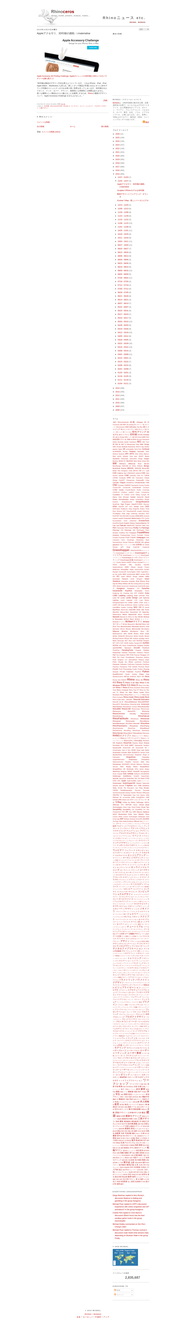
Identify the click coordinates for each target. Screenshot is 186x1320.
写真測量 (128, 1133)
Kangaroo (121, 588)
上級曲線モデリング (142, 1136)
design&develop (127, 502)
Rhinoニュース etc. (124, 18)
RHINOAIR (145, 704)
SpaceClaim (145, 776)
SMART (129, 771)
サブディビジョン (120, 906)
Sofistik (130, 774)
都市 (144, 1162)
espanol (115, 518)
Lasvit (122, 600)
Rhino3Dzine (125, 704)
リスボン (139, 1063)
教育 (117, 1104)
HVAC (138, 572)
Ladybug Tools (132, 595)
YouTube (115, 821)
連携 (118, 1184)
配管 (134, 1172)
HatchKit (146, 565)
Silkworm (139, 764)
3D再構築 (146, 435)
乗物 (114, 1138)
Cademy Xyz (121, 473)
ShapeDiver (131, 757)
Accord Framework (143, 439)
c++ (143, 471)
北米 (79, 1317)
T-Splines (129, 785)
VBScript (116, 805)
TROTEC (116, 795)
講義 (135, 1124)
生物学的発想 (124, 1145)
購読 (146, 122)
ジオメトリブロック (122, 911)
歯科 (135, 1131)
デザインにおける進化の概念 (139, 941)
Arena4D (140, 451)
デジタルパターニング (140, 946)
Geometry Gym (142, 540)
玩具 (130, 1097)
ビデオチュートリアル (137, 990)
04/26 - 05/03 (123, 325)
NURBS (146, 643)
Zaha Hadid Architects (126, 821)
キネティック (128, 877)
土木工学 (142, 1165)
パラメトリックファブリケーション (136, 982)
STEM (147, 778)
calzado (121, 475)
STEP (115, 781)
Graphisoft (145, 547)
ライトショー (142, 1055)
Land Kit (116, 598)
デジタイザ (141, 943)
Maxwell (116, 617)
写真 (122, 1133)
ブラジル (139, 1005)
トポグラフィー (129, 953)
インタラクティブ (142, 840)
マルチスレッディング (133, 1036)
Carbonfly (133, 475)
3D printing (130, 424)
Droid (147, 509)
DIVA (115, 506)
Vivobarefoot (117, 812)
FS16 (127, 537)
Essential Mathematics (132, 518)
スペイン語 (135, 922)
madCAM (132, 610)
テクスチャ (121, 938)
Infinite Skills (144, 576)
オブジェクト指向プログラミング (136, 862)
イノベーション (125, 836)
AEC (139, 442)
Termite (120, 788)
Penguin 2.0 (144, 655)
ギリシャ (136, 877)
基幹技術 (135, 1097)
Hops (131, 569)
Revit (147, 676)
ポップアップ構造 (138, 1026)
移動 (142, 1084)
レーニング (137, 1070)
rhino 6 (134, 685)
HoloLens (116, 569)
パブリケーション (135, 977)
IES (114, 576)
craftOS (131, 492)
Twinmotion (127, 795)
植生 (124, 1138)
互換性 (135, 1119)
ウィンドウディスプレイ (126, 847)
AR (124, 449)
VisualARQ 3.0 (140, 809)
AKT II (123, 444)
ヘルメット (124, 1024)
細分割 (115, 1131)
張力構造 (138, 1160)
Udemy (142, 795)
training (127, 793)
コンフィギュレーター (142, 897)
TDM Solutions (143, 785)
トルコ (117, 958)
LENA (141, 602)
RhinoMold (129, 723)
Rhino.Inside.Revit (141, 697)
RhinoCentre (145, 709)
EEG (147, 513)
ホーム (72, 126)
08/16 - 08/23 (123, 267)
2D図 (132, 422)
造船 (122, 1153)
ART (127, 454)
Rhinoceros (117, 711)
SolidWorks (127, 776)
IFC (118, 576)
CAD (115, 473)
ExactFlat (116, 523)
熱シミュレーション (120, 1172)
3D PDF (123, 424)
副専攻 (144, 1174)
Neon (115, 641)
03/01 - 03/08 (123, 354)
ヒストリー (145, 987)
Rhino (90, 93)
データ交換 (117, 936)
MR (131, 638)
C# (140, 471)
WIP (122, 819)
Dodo (142, 506)
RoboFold (127, 743)
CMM (147, 482)
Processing (127, 669)
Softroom (137, 774)
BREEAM (138, 468)
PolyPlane (146, 664)
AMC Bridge (144, 444)
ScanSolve (117, 752)
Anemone (131, 447)
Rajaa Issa (144, 674)
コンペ (82, 106)
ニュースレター (144, 961)
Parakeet (124, 652)
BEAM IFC (122, 461)
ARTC (131, 454)
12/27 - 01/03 (123, 177)
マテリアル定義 (130, 1033)
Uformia (115, 797)
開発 (118, 1092)
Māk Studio (145, 610)
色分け (128, 1138)
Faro (147, 525)
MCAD (140, 617)
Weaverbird (122, 814)
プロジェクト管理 (142, 1014)
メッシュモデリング (139, 1043)
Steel (143, 778)
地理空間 (124, 1160)
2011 (118, 399)
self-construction (128, 755)
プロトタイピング (123, 1021)
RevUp (115, 680)
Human (115, 572)
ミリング (129, 1038)
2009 (118, 406)
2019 (118, 159)
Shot (147, 762)
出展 (142, 1133)
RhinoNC (136, 723)
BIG (148, 461)
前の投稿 (105, 126)
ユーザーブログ (133, 1050)
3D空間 (140, 435)
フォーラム (145, 997)
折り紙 (118, 1148)
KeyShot (128, 591)
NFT (114, 643)
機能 (127, 1099)
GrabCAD (136, 547)
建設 (144, 1112)
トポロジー (140, 953)
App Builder (145, 447)
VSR (134, 812)
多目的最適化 (126, 1155)
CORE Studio (118, 490)
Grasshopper (56, 106)
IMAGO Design (131, 576)
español (121, 518)
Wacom (139, 812)
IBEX (138, 574)
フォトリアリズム (120, 999)
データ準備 (132, 936)
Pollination (123, 664)
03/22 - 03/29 (123, 343)
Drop (114, 511)
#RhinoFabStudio (123, 422)
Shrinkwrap (117, 764)
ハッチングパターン (136, 972)
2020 (118, 156)
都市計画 (130, 1165)
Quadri (127, 674)
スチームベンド (118, 922)
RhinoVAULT (128, 733)
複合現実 (118, 1177)
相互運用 (139, 1150)
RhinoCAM (126, 709)
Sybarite (115, 785)
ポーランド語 (138, 1024)
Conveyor (146, 487)
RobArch (119, 743)
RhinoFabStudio (120, 718)
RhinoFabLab (143, 716)
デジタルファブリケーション (128, 948)
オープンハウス (119, 862)
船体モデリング (140, 1148)
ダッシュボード (121, 927)
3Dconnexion (120, 427)
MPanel (126, 638)
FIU (140, 528)
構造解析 (127, 1121)
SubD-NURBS (131, 781)
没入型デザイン (129, 1179)
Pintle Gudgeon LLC (120, 660)
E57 (124, 511)
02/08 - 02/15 (123, 365)
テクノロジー (144, 938)
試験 (132, 1131)
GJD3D (139, 545)
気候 (131, 1099)
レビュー (123, 1072)
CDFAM (115, 478)
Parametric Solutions (136, 652)
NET (126, 641)
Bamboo (115, 461)
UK (121, 797)
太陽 (132, 1155)
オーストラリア (124, 860)
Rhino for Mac (126, 692)
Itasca (141, 583)
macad (147, 607)
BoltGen (140, 466)
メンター (126, 1045)
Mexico (122, 629)
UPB (119, 800)
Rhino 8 (126, 687)
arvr (135, 456)
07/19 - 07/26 (123, 281)
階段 (136, 1092)
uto (128, 800)
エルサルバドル (121, 855)
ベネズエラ (116, 1024)
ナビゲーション (125, 961)
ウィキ (115, 847)
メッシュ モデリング (123, 1043)
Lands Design (132, 598)
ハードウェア (136, 965)
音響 (140, 1086)
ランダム (123, 1060)
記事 (138, 1102)
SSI (139, 778)
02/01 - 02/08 (123, 369)
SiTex (136, 769)
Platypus (141, 660)
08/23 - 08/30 (123, 263)
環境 (126, 1094)
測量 (137, 1153)
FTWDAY (133, 537)
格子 (140, 1092)
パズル (119, 970)
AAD (144, 437)
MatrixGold (132, 614)
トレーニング (134, 958)
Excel (121, 523)
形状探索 (137, 1109)
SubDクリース (143, 781)
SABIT (131, 745)
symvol (121, 785)
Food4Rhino (143, 532)
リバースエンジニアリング (128, 1065)
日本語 (143, 1167)
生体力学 (139, 1143)
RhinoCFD (131, 711)
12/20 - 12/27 (123, 181)
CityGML (116, 482)
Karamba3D (117, 591)
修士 (134, 1133)
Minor (142, 631)
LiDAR (115, 605)
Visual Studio (136, 807)
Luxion (123, 607)
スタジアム (145, 919)
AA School (138, 437)
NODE (126, 643)
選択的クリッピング (129, 1150)
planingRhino (133, 660)
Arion (147, 451)
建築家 (119, 1119)
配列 (138, 1172)
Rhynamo (146, 740)
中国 (129, 1160)
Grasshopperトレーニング (131, 555)
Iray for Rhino (118, 583)
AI (113, 444)
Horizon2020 (139, 569)
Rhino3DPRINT (143, 702)
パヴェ (115, 970)
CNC (115, 485)
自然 (139, 1131)
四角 (125, 1131)
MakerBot (116, 612)
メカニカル (141, 1038)
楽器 (122, 1094)
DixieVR (121, 506)
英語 (124, 1086)
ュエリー (117, 1055)
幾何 (140, 1097)
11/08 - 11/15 (123, 223)
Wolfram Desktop (129, 819)
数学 (133, 1140)
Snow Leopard (117, 774)
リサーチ (131, 1063)
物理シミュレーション (140, 1177)
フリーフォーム (121, 1009)
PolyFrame (131, 664)
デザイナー (116, 941)
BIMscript (131, 464)
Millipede (116, 631)
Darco (115, 497)
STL (118, 781)
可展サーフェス (130, 1089)
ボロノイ (141, 1029)
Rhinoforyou (134, 719)
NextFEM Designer (142, 641)
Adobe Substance (130, 442)
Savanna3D (117, 748)
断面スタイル (120, 1157)
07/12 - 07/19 (123, 285)
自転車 (143, 1131)
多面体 (141, 1153)
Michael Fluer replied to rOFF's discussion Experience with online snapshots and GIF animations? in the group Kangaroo (131, 1207)
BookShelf (116, 468)
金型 (138, 1107)
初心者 (147, 1133)
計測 (139, 1112)
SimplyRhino (144, 766)
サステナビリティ (141, 904)
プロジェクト (130, 1014)
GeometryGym (117, 542)
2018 (118, 163)
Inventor (132, 581)
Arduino (132, 451)
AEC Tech (145, 442)
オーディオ (133, 860)
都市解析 (122, 1165)
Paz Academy (120, 655)
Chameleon (139, 478)
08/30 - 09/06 (123, 260)
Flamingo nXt (130, 530)
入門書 (115, 1169)
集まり (138, 1133)
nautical (135, 638)
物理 (129, 1177)
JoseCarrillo (142, 586)
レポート (130, 1072)
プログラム (122, 1014)
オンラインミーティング (129, 870)
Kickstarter (138, 591)
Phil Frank (120, 657)
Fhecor (130, 528)
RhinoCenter (136, 709)
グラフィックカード (136, 879)
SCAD (133, 750)
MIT (148, 631)
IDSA (147, 574)
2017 (118, 167)
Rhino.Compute (118, 697)
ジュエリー (89, 106)
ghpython (116, 545)
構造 (121, 1121)
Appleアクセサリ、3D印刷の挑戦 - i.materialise (63, 33)
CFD (129, 478)
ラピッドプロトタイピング (128, 1058)
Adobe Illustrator (118, 442)
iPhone (142, 581)
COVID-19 (116, 492)
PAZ (114, 655)
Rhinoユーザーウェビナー (130, 738)
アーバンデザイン (128, 824)
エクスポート (118, 853)
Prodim (134, 669)
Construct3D (117, 487)
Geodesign (130, 540)
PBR (127, 655)
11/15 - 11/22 (123, 219)
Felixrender (120, 528)
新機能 (133, 1138)
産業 (122, 1131)
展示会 (126, 1162)
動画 (121, 1167)
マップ (135, 1031)
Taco (135, 785)
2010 (118, 403)
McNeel (116, 103)
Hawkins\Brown (118, 567)
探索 (114, 1157)
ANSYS (138, 447)
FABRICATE (131, 525)
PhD (114, 657)
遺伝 (145, 1084)
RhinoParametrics (120, 726)
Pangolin (138, 650)
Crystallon (116, 494)
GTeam (134, 562)
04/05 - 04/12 (123, 336)
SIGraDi (132, 764)
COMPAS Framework (131, 485)
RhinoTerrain (118, 733)
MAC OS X (139, 607)
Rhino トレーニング (135, 695)
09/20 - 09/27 (123, 249)
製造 (141, 1145)
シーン (145, 906)
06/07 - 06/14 (123, 303)
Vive (147, 809)
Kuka (147, 593)
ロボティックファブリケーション (127, 1080)
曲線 (126, 1107)
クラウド (143, 877)
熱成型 (131, 1172)
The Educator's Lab (131, 788)
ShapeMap (145, 757)
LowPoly (141, 605)
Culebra (126, 494)
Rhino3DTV (116, 704)
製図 (136, 1145)
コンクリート (138, 889)
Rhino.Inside (128, 697)
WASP (115, 814)
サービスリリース (126, 899)
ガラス (142, 875)
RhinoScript (136, 730)
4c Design (121, 437)
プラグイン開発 (123, 1005)
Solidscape (117, 776)
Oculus (146, 645)
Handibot (138, 565)
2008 (118, 410)
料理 (143, 1181)
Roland (146, 743)
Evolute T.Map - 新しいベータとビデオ (133, 200)
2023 (118, 145)
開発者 (131, 1092)
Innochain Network (120, 579)
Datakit (132, 497)
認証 (120, 1169)
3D (145, 422)
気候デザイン (137, 1099)
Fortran (146, 535)
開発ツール (124, 1092)
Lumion (146, 605)
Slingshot (124, 771)
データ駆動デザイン (133, 934)
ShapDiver (138, 755)
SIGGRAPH (125, 764)
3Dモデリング (139, 432)
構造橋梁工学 (136, 1121)
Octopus (140, 645)
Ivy (144, 583)
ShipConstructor (118, 762)
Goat (128, 547)
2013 (118, 392)
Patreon (146, 652)
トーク (142, 951)
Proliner (140, 669)
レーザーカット (126, 1070)
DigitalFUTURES (136, 504)
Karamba (145, 588)
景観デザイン (121, 1112)
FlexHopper (140, 530)
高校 (142, 1124)
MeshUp (142, 626)
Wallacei (146, 812)
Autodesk (116, 458)
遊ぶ (129, 1181)
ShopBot (128, 762)
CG (133, 478)
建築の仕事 (121, 1116)
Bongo (146, 466)
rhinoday (133, 714)
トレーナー (123, 958)
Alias (137, 444)
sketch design (144, 769)
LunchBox (116, 607)
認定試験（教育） (143, 1169)
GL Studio (145, 545)
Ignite (123, 576)
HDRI (127, 567)
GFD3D (138, 542)
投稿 (117, 1290)
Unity (133, 797)
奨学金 (119, 1136)
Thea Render (144, 788)
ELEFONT (116, 516)
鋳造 (132, 1160)
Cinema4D (140, 480)
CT (122, 494)
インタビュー (130, 840)
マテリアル (142, 1031)
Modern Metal (139, 633)
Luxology (130, 607)
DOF (147, 506)
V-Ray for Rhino (129, 802)
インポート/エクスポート (127, 845)
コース (115, 886)
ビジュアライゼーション (128, 987)
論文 (122, 1184)
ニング (131, 963)
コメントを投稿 (43, 122)
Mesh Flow (116, 626)
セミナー (120, 924)
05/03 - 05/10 (123, 321)
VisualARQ (117, 809)
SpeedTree (122, 778)
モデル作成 (135, 1048)
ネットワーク (126, 965)
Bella (135, 461)
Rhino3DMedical (131, 702)
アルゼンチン (144, 833)
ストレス (126, 922)
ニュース (135, 961)
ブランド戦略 (133, 1007)
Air (120, 444)
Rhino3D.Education (141, 699)
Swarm (138, 783)
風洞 (139, 1174)
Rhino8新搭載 (135, 704)
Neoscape (120, 641)
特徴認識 (126, 1167)
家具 (138, 1089)
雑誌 (119, 1131)
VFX (122, 805)
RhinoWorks (137, 733)
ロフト (139, 1075)
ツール (146, 927)
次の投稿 (40, 126)
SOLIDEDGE (145, 774)
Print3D (115, 669)
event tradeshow (130, 521)
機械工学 (115, 1099)
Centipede (122, 478)
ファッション (122, 995)
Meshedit (135, 626)
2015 (118, 174)
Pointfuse (146, 662)
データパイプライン (137, 929)
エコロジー (128, 853)
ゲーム (146, 884)
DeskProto (116, 504)
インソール (132, 838)
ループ (115, 1067)
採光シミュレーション (140, 1128)
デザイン (125, 941)
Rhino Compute (122, 690)
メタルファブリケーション (134, 1040)
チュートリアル (135, 926)
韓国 (126, 1097)
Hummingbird (131, 572)
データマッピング (137, 931)
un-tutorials (126, 797)
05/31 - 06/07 (123, 307)
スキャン (136, 917)
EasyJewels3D (131, 511)
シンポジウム (126, 917)
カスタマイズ (121, 875)
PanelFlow (116, 650)
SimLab (115, 766)
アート (119, 824)
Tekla (115, 788)
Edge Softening (131, 513)
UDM (147, 795)
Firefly (135, 528)
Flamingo (145, 528)
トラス (128, 956)
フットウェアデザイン (124, 1002)
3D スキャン (138, 424)
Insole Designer (136, 579)
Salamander (138, 745)
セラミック (128, 924)
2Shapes (139, 422)
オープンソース (143, 860)
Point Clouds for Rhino (123, 662)
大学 (147, 1155)
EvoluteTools (144, 521)
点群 (132, 1162)
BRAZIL (130, 468)
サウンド (116, 904)
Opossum (127, 648)
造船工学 (128, 1153)
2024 (118, 141)
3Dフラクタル (127, 432)
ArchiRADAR (117, 451)
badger (146, 458)
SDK (129, 752)
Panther (146, 650)
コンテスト (75, 106)
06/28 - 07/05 (123, 292)
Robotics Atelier (137, 743)
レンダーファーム (139, 1072)
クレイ (128, 884)
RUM (126, 745)
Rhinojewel (117, 721)
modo (147, 633)
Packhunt (145, 648)
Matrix (125, 614)
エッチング (137, 853)
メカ (135, 1038)
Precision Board (143, 667)
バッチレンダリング (123, 972)
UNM (147, 797)
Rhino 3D (139, 680)
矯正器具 (121, 1107)
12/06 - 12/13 (123, 209)
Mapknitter (145, 612)
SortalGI (136, 776)
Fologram (132, 533)
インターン (139, 838)
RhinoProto (131, 728)
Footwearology (125, 535)
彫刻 (144, 1160)
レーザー (138, 1067)
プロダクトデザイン (135, 1017)
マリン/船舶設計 (120, 1036)
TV (121, 795)
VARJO (146, 802)
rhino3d (129, 699)
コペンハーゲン (118, 889)
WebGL (141, 814)
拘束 (117, 1121)
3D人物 (115, 437)
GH (142, 542)
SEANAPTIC (136, 752)
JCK (114, 586)
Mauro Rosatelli (143, 614)
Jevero (118, 586)
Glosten (115, 547)
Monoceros (129, 636)
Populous (116, 667)
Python (145, 671)
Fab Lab (116, 525)
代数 (144, 1155)
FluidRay (122, 533)
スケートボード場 (134, 919)
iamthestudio (131, 574)
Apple (120, 449)
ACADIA (133, 439)
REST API (140, 676)
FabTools (138, 525)
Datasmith (140, 497)
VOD (123, 812)
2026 (118, 134)
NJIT (121, 643)
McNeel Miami (129, 619)
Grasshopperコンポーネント (125, 553)
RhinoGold (145, 719)
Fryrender (121, 537)
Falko (143, 525)
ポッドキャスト (125, 1026)
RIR (114, 743)
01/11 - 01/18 (123, 380)
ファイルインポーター (127, 992)
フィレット (142, 995)
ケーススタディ (137, 884)
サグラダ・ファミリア (126, 904)
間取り (122, 1097)
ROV (122, 745)
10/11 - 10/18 (123, 238)
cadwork (138, 473)
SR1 (135, 778)
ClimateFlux (130, 482)
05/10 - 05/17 (123, 318)
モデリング (120, 1047)
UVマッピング (135, 800)
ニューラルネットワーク (120, 963)
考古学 (119, 1124)
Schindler (124, 752)
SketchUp (116, 771)
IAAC (124, 574)
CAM (127, 475)
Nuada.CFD (138, 643)
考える (115, 1124)
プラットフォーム (123, 1007)
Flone (147, 530)
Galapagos (141, 537)
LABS (115, 595)
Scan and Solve (143, 750)
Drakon (142, 509)
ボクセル (146, 1024)
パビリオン (140, 975)
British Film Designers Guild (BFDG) (125, 471)
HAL (130, 565)
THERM (115, 790)
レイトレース (130, 1067)
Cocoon (121, 485)
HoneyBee (125, 569)
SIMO (122, 766)
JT (113, 588)
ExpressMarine (141, 523)
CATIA (146, 475)
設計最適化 (125, 1148)
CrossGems (145, 492)
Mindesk (125, 631)
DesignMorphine (142, 502)
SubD (123, 781)
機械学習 (145, 1097)
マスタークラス (119, 1031)
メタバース (120, 1040)
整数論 (118, 1143)
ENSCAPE (139, 516)
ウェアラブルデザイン (141, 847)
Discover (146, 504)
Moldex (115, 636)
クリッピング (140, 882)
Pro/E (121, 669)
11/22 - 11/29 (123, 216)
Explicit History (129, 523)
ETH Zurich (145, 518)
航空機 (130, 1124)
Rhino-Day (145, 695)
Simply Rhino (132, 766)
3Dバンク (119, 432)
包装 (117, 1179)
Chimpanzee (130, 480)
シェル (137, 909)
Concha (141, 485)
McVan (125, 624)
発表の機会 (143, 1172)
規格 (134, 1102)
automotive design (136, 458)
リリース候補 (145, 1065)
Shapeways (133, 759)
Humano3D (122, 572)
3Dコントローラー (128, 429)
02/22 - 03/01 (123, 358)
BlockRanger (117, 466)
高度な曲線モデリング (133, 1126)
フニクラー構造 (137, 1002)
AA (133, 437)
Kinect (147, 591)
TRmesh (139, 793)
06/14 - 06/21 (123, 300)
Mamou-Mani (124, 612)
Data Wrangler (123, 497)
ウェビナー (118, 850)
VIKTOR (128, 805)
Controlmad (136, 487)
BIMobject (122, 464)
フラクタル (132, 1005)
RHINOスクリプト (122, 735)
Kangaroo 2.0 (133, 588)
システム (132, 911)
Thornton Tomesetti (142, 790)
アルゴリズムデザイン (128, 833)
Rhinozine (146, 733)
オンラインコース (124, 867)
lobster (135, 605)
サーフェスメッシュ (140, 899)
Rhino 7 (119, 687)
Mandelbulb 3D (135, 612)
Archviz (125, 451)
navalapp (142, 638)
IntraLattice (124, 581)
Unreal (115, 800)
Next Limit (132, 641)
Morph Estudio (139, 636)
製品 (144, 1145)
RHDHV (123, 680)
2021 (118, 152)
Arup (131, 456)
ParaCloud (116, 652)
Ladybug (121, 595)
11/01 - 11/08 (123, 227)
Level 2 (146, 602)
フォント (130, 999)
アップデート (125, 828)
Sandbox (146, 745)
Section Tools (144, 752)
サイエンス (145, 901)
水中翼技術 (127, 1140)
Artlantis (125, 456)
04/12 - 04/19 (123, 332)
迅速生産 (121, 1140)
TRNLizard (145, 793)
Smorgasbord (144, 771)
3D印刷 (46, 106)
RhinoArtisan (117, 707)
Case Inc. (140, 475)
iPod (147, 581)
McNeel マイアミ (142, 619)
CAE (143, 473)
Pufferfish (129, 672)
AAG (147, 437)
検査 (131, 1119)
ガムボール (129, 875)
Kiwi (131, 593)
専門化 (132, 1148)
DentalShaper (124, 499)
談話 (131, 1157)
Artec (136, 454)
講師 (139, 1124)
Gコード (146, 562)
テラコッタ (129, 951)
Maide (138, 610)
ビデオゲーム (123, 990)
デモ (123, 951)
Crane (138, 492)
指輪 (129, 1131)
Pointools (116, 664)
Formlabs (140, 535)
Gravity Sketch (121, 562)
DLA (130, 506)
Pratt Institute (132, 667)
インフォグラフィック (137, 843)
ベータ (134, 1021)
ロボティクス (143, 1077)
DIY (126, 506)
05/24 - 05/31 (123, 311)
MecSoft (139, 624)
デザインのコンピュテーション (124, 943)
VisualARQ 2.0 (128, 809)
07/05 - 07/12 (123, 289)
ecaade (139, 511)
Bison (140, 464)
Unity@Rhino (140, 797)
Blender (146, 464)
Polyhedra (138, 664)
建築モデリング (133, 1116)
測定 (133, 1153)
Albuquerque (131, 444)
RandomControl (118, 676)
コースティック (124, 886)
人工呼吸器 (143, 1138)
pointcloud (138, 662)
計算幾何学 (132, 1112)
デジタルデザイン (124, 946)
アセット (141, 826)
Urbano (124, 800)
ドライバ (123, 956)
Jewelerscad (133, 586)
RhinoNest (145, 723)
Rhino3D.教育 (118, 702)
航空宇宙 (125, 1124)
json (147, 586)
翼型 (132, 1181)
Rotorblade (116, 745)
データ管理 (120, 934)
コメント (119, 1295)
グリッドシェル (129, 882)
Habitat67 (123, 565)
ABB (128, 439)
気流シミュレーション (123, 1102)
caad (147, 471)
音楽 (136, 1086)
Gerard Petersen (128, 542)
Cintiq (147, 480)
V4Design (139, 802)
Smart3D (136, 771)
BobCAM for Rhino (129, 466)
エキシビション (142, 850)
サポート (131, 906)
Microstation (145, 629)
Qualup (134, 674)
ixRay (147, 583)
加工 (123, 1089)
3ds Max (139, 427)
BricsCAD (145, 468)
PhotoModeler (130, 657)
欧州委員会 (130, 1086)
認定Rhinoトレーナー (130, 1169)
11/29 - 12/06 (123, 212)
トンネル (115, 961)
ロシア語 (133, 1075)
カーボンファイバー (134, 872)
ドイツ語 (136, 951)
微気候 (125, 1174)
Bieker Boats (142, 461)
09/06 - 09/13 (123, 256)
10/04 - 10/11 (123, 241)
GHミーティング (126, 545)
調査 (147, 1160)
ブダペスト (137, 999)
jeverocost (125, 586)
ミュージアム (120, 1038)
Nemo (147, 638)
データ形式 (145, 934)
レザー (143, 1070)
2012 (118, 395)
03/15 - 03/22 (123, 347)
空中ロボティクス (121, 1109)
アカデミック (122, 826)
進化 (137, 1138)
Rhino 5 (66, 106)
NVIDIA (115, 645)
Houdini (146, 569)
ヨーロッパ (88, 1317)
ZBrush (136, 821)
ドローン (145, 958)
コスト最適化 (144, 886)
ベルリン (131, 1024)
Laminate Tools (144, 595)
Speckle (116, 778)
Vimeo (135, 805)
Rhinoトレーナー (137, 736)
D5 (148, 494)
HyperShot (144, 572)
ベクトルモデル (143, 1021)
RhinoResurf (144, 728)
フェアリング (136, 997)
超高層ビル (116, 1162)
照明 (123, 1136)
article (119, 456)
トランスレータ (137, 956)
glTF (122, 547)
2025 (118, 137)
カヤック (137, 875)
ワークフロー (134, 1084)
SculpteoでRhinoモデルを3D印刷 (130, 190)
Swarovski (145, 783)
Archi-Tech (137, 449)
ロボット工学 (132, 1077)
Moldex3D (121, 636)
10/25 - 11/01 (123, 230)
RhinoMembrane (119, 723)
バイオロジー (144, 968)
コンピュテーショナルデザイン (131, 892)
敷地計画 (135, 1174)
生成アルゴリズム (128, 1143)
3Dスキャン (139, 429)
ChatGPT (122, 480)
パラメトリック (127, 980)
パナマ (145, 972)
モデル (129, 1048)
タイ (143, 924)
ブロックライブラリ (129, 1019)
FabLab (123, 525)
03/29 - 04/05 (123, 340)
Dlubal (136, 506)
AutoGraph (124, 458)
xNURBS (146, 819)
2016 (118, 170)
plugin (147, 660)
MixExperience (117, 633)
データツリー (126, 929)
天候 (121, 1162)
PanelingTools (127, 650)
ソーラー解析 (136, 924)
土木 (136, 1165)
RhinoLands (130, 721)
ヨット (122, 1055)
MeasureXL (131, 624)
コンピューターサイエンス (127, 891)
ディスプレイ (117, 929)
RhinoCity (145, 711)
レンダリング (123, 1074)
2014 (118, 388)
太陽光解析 (138, 1155)
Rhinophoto (134, 726)
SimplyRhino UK (119, 769)
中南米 (98, 1317)
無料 (142, 1179)
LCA (135, 600)
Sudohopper (117, 783)
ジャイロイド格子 (121, 914)
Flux (127, 533)
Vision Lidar (127, 807)
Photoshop (139, 657)
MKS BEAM (128, 633)
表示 (130, 1174)
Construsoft (126, 487)
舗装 (114, 1179)
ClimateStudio (140, 482)
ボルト (127, 1029)
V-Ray (118, 802)
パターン (125, 970)
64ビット (128, 437)
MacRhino (116, 610)
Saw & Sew (126, 750)
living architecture (126, 605)
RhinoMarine (144, 721)
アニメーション (133, 831)
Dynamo (119, 511)
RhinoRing (127, 730)
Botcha (123, 468)
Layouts (129, 600)
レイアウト (121, 1067)
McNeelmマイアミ (119, 622)
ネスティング (138, 963)
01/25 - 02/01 (123, 372)
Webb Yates (132, 814)
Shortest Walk (138, 762)
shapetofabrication (119, 759)
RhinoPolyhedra (118, 728)
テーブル (139, 936)
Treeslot (133, 793)
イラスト (145, 836)
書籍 (114, 1136)
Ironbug (135, 583)
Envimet (146, 516)
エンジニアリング (136, 855)
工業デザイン (44, 108)
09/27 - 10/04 (123, 245)
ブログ (139, 1012)
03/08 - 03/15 (123, 351)
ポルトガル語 (134, 1029)
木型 (147, 1179)
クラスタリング (123, 879)
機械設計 (122, 1099)
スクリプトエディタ (122, 919)
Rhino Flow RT (134, 690)
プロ (134, 1012)
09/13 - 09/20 (123, 252)
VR (126, 812)
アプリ (143, 831)
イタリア (116, 836)
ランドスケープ (131, 1060)
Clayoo (122, 482)
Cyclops (143, 494)
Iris (132, 583)
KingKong (116, 593)
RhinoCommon (119, 714)
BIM (115, 463)
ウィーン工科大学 (143, 845)
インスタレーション (120, 838)
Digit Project (125, 504)
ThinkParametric (126, 790)
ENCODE (126, 516)
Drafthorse (124, 509)
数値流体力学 (141, 1140)
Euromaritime (117, 521)
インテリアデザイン (121, 843)
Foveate (115, 537)
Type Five (136, 795)
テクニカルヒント (133, 938)
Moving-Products (118, 638)
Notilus (131, 643)
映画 (121, 1086)
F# (148, 523)
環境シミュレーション (136, 1094)
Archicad (145, 449)
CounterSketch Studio (133, 490)
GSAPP (129, 562)
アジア (106, 1317)
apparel (115, 449)
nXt (120, 645)
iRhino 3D (126, 583)
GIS (133, 545)
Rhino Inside (139, 692)
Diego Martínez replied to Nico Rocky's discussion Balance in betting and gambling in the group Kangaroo (128, 1198)
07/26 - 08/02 (123, 278)
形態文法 (144, 1109)
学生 (118, 1094)
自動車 (117, 1133)
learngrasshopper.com (120, 602)
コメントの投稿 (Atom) (51, 132)
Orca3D (137, 648)
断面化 (127, 1157)
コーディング (134, 886)
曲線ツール (132, 1107)
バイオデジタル (132, 968)
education (142, 513)
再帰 (144, 1126)
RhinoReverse (117, 730)
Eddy (123, 513)
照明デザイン (130, 1136)
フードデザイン (125, 997)
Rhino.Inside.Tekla (119, 699)
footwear (116, 535)
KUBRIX (141, 593)
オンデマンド (124, 865)
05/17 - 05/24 (123, 314)
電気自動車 (138, 1162)
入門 (147, 1167)
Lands (122, 598)
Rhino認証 (138, 740)
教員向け (142, 1104)
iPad (137, 581)
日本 (131, 1167)
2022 (118, 148)
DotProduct (116, 509)
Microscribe (136, 629)
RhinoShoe (145, 730)
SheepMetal (145, 759)
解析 (143, 1089)
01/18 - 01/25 (123, 376)
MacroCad (124, 610)
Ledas (130, 602)
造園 (118, 1153)
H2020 (115, 565)
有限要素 (123, 1181)
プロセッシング (119, 1017)
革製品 (144, 1092)
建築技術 (125, 1119)
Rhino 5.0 (125, 685)
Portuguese (123, 667)
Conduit (146, 485)
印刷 (116, 1086)
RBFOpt (126, 676)
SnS (125, 774)
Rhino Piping (124, 695)
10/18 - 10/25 (123, 234)
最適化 (127, 1128)
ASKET (141, 456)
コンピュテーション (126, 897)
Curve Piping (135, 494)
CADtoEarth (131, 473)
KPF (135, 593)
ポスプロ (116, 1026)
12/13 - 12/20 (123, 205)
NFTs (118, 643)
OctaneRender (131, 645)
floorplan (115, 533)
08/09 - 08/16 (123, 270)
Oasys (124, 645)
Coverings (146, 490)
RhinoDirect (145, 714)
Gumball (140, 562)
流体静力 (138, 1181)
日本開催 (136, 1167)
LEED (136, 602)
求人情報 (144, 1101)
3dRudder (132, 427)
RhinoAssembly (143, 707)
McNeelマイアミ (133, 621)
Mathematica (117, 614)
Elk (121, 516)
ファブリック (133, 995)
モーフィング (134, 1045)
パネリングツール (127, 975)
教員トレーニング (132, 1104)
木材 (118, 1181)
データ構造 (125, 936)
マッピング (128, 1031)
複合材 (124, 1177)
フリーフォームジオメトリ (136, 1009)
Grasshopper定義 (126, 560)
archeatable (130, 449)
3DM (127, 427)
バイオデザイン (121, 968)
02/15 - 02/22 (123, 362)
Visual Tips (145, 807)
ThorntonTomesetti (119, 793)
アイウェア (138, 824)
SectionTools (117, 755)
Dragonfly (136, 509)
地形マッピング (139, 1157)
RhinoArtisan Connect (130, 707)
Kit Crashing (124, 593)
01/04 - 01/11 (123, 383)
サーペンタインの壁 (135, 901)
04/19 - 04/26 (123, 329)
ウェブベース (130, 850)
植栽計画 (119, 1138)
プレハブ (129, 1012)
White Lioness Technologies (127, 817)
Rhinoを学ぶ (129, 740)
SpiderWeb (130, 778)
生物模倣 (132, 1145)
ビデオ (115, 990)
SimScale (130, 769)
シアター (138, 906)
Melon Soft (145, 624)
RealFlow (133, 676)
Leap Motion (144, 600)
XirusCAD (139, 819)
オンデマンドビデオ (136, 865)
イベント (136, 835)
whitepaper (141, 817)
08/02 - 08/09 (123, 274)
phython (146, 657)
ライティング (131, 1055)
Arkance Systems (118, 454)
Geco (123, 540)
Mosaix (147, 636)
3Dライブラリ (124, 435)
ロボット (145, 1075)
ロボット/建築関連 (120, 1077)
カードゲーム (120, 872)
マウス (147, 1029)
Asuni (147, 456)
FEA (114, 528)
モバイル (143, 1048)
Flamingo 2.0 (118, 530)
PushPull (138, 672)
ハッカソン (134, 970)
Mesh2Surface (126, 626)
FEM (126, 528)
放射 (120, 1179)
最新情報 (121, 1128)
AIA (116, 444)
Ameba (119, 447)
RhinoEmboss (118, 716)
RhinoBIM (117, 709)
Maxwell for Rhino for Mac (128, 617)
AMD (114, 447)
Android (124, 447)
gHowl (147, 542)
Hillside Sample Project (140, 567)
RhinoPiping (144, 726)
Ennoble (132, 516)
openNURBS (117, 648)
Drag (130, 509)
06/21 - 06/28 (123, 296)
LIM (119, 605)
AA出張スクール (120, 439)
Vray (130, 812)
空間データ (143, 1107)
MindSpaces (134, 631)
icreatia (142, 574)
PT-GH (122, 672)
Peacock (137, 655)
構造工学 (145, 1121)
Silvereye (146, 764)
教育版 (122, 1104)
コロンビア (127, 889)
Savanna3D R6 (128, 748)
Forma (133, 535)
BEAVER (129, 461)
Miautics (128, 629)
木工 (114, 1181)
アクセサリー (132, 826)
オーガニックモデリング (133, 858)
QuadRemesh (118, 674)
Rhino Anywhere (135, 687)
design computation (136, 499)
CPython (124, 492)
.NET (115, 422)
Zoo (141, 821)
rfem (119, 680)
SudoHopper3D (129, 783)
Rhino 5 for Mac (132, 683)
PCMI (131, 655)
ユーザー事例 (134, 1053)
